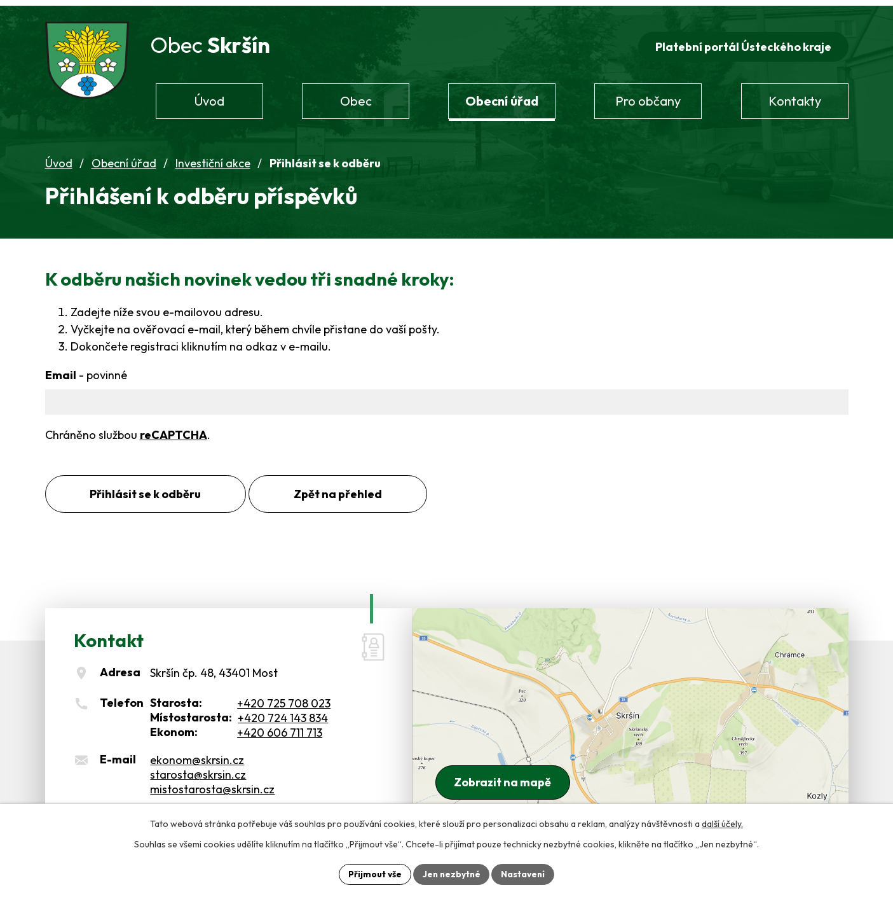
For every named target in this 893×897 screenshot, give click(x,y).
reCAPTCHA (173, 430)
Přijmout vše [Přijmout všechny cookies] (373, 873)
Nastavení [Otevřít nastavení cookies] (524, 873)
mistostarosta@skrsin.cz (212, 784)
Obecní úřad (124, 159)
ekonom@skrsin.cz (197, 755)
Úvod (58, 159)
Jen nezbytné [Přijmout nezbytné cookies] (451, 873)
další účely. (722, 823)
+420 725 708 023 (284, 699)
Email (86, 371)
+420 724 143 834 (283, 714)
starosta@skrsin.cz (198, 770)
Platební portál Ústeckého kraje (743, 42)
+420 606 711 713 (279, 728)
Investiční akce (212, 159)
